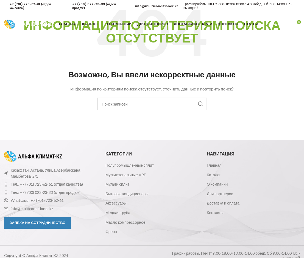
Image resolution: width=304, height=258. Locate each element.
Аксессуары (116, 203)
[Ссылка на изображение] (33, 156)
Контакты (215, 212)
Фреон (111, 231)
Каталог (214, 174)
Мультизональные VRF (125, 174)
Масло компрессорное (125, 222)
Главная (214, 165)
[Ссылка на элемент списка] (50, 184)
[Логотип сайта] (29, 24)
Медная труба (117, 212)
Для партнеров (220, 193)
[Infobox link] (32, 6)
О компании (217, 184)
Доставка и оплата (223, 203)
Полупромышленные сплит (129, 165)
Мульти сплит (117, 184)
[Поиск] (284, 24)
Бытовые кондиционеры (126, 193)
